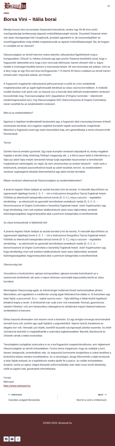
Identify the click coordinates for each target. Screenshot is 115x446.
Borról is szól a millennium (83, 397)
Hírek (6, 13)
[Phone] (17, 439)
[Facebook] (6, 439)
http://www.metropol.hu (17, 385)
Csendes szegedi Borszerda (31, 397)
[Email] (12, 439)
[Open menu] (108, 6)
